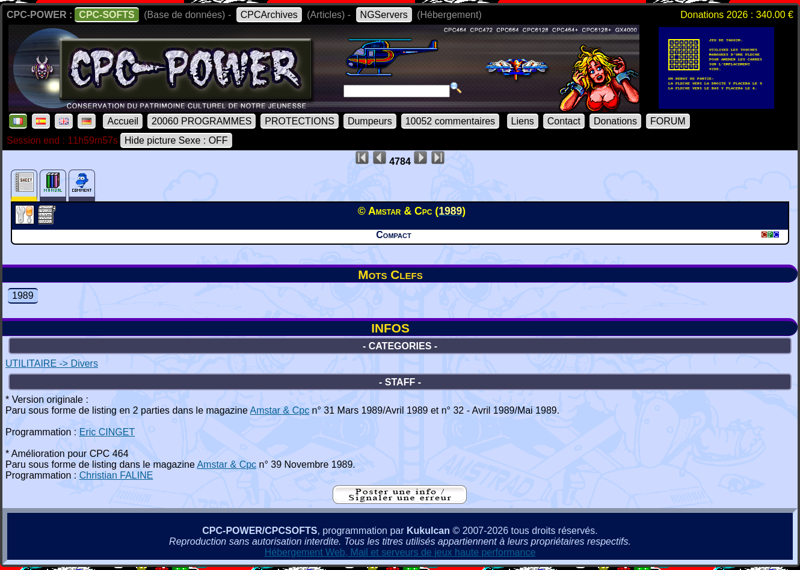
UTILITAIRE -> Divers (51, 363)
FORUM (668, 121)
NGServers (384, 15)
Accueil (122, 121)
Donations (615, 121)
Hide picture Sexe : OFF (176, 140)
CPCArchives (269, 15)
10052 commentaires (450, 121)
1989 (23, 295)
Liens (522, 121)
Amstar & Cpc (279, 410)
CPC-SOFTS (106, 15)
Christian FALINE (116, 475)
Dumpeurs (370, 121)
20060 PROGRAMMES (201, 121)
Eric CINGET (107, 432)
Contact (563, 121)
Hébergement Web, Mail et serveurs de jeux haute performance (400, 552)
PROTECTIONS (299, 121)
